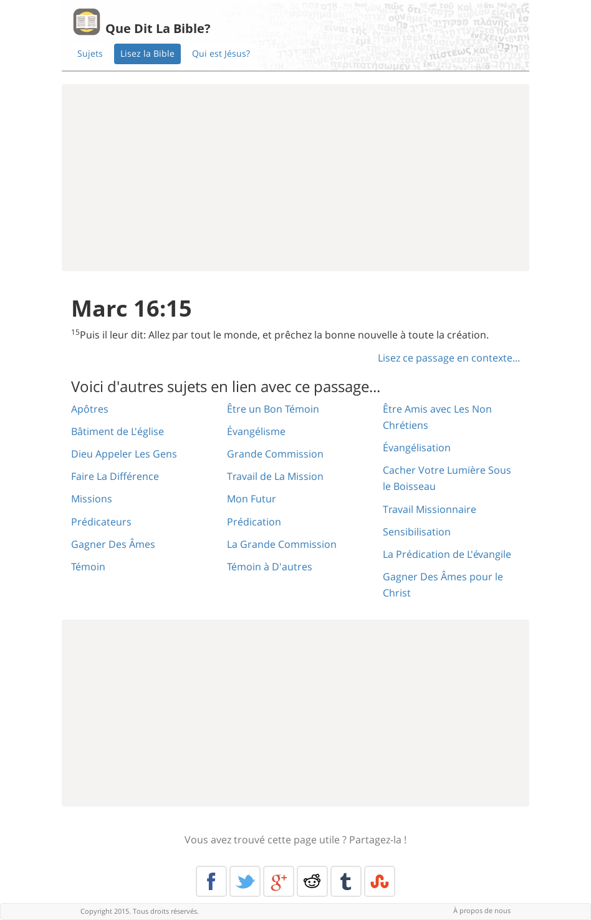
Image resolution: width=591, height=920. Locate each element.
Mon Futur (251, 499)
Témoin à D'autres (269, 566)
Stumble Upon (379, 881)
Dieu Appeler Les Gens (124, 454)
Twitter (245, 881)
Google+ (278, 881)
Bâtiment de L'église (117, 431)
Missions (91, 499)
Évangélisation (417, 447)
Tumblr (346, 881)
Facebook (211, 881)
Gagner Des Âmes (113, 544)
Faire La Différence (115, 476)
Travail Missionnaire (429, 509)
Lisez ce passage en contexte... (449, 358)
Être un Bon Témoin (273, 409)
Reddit (312, 881)
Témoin (88, 566)
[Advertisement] (295, 177)
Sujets (90, 53)
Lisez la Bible (147, 53)
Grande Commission (275, 454)
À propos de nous (482, 910)
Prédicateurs (101, 522)
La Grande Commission (282, 544)
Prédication (254, 522)
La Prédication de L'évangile (447, 554)
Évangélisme (256, 431)
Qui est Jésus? (221, 53)
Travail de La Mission (275, 476)
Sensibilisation (417, 532)
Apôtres (89, 409)
